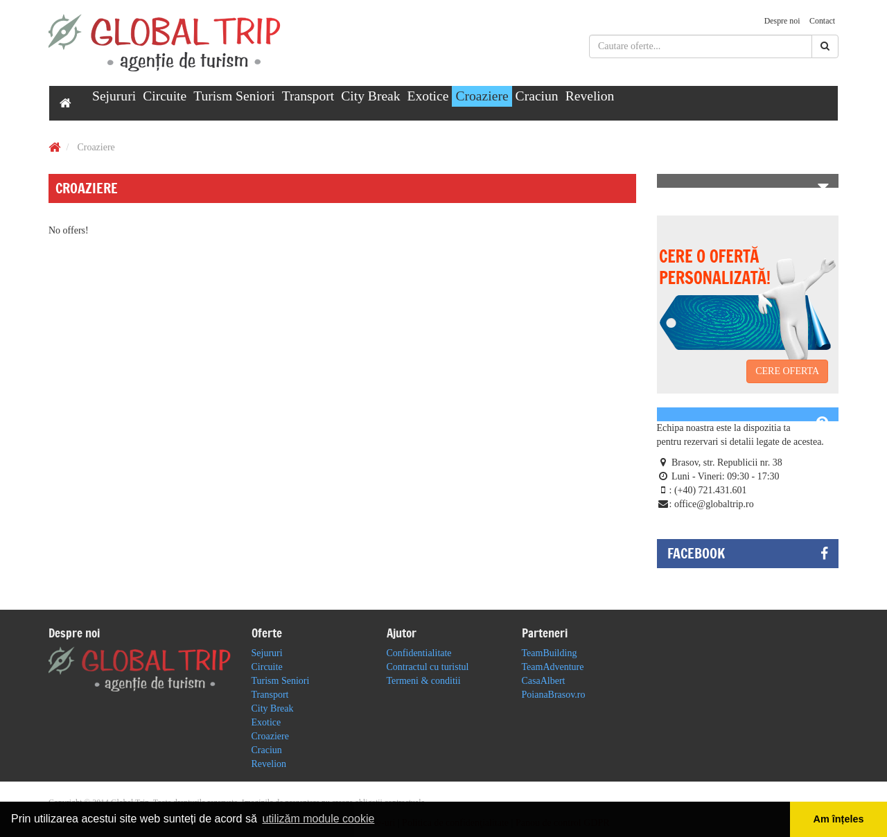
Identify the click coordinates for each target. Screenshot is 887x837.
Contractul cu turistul (428, 667)
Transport (308, 96)
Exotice (428, 96)
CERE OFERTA (787, 371)
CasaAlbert (543, 681)
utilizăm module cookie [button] (318, 819)
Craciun (537, 96)
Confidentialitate (419, 653)
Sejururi (114, 96)
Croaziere (481, 96)
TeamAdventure (553, 667)
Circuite (164, 96)
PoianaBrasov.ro (554, 694)
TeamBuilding (549, 653)
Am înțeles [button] (839, 819)
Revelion (590, 96)
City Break (370, 96)
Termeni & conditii (424, 681)
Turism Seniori (233, 96)
